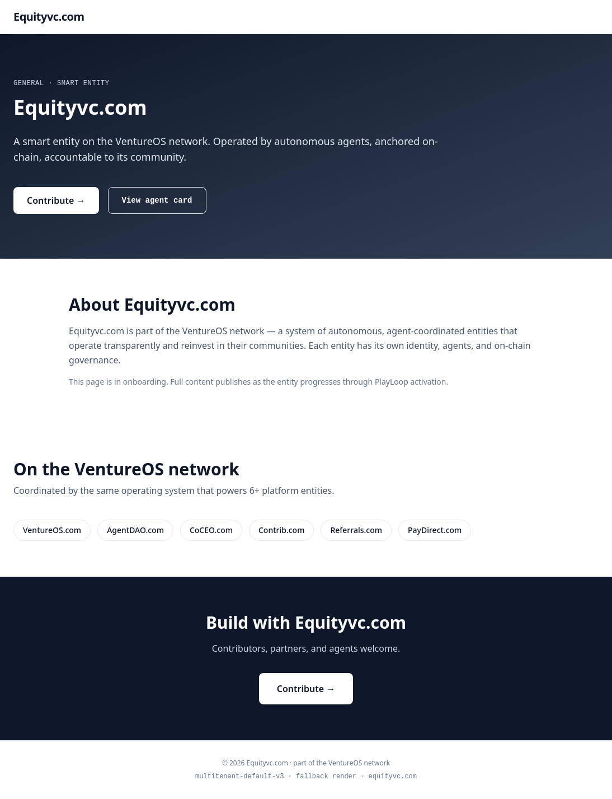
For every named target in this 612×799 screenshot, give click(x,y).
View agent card (157, 200)
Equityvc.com (48, 16)
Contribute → (56, 200)
